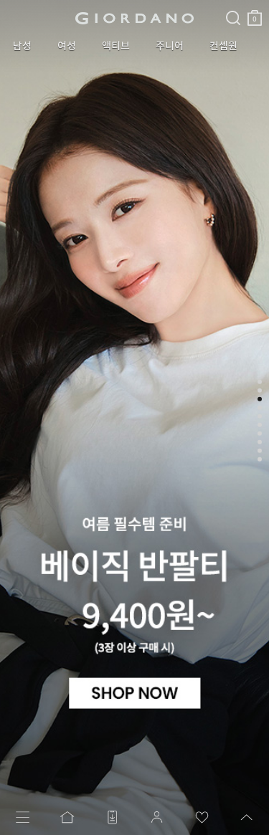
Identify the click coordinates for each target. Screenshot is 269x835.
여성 (66, 46)
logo (134, 18)
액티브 (116, 46)
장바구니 (254, 12)
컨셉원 (223, 46)
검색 (233, 6)
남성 (22, 46)
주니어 (170, 46)
